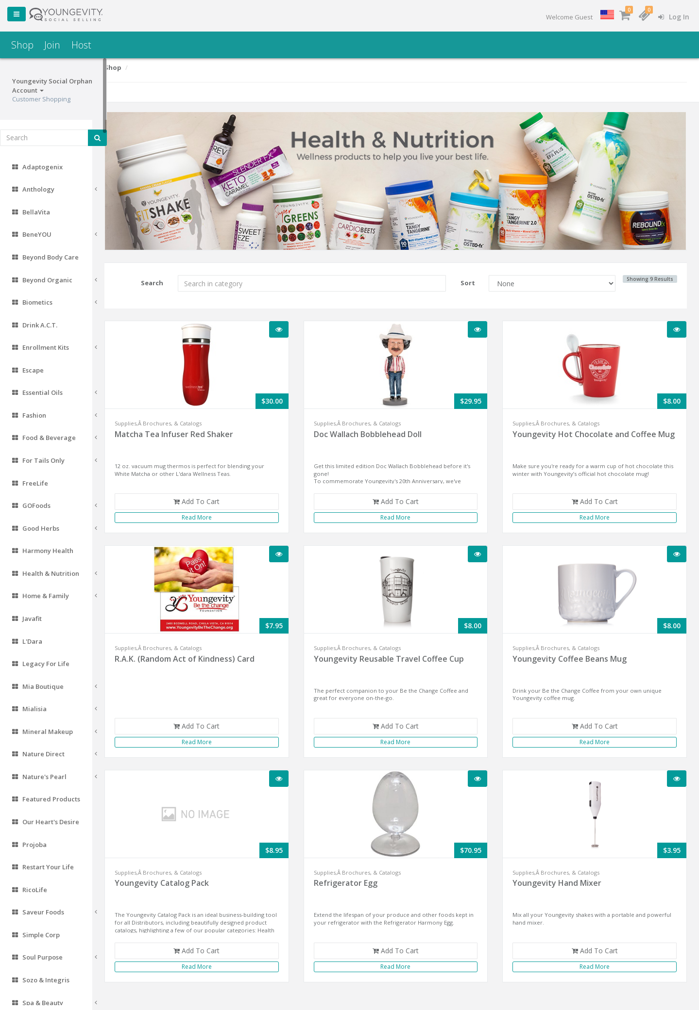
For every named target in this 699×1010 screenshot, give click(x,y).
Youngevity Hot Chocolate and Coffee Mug (589, 436)
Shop (22, 44)
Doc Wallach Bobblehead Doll (377, 430)
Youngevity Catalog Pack (176, 879)
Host (81, 44)
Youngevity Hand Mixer (561, 879)
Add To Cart (209, 498)
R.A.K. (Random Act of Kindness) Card (199, 655)
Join (52, 44)
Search (165, 279)
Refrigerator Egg (355, 879)
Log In (673, 16)
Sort (472, 279)
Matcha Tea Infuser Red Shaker (188, 430)
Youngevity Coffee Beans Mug (574, 655)
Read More (209, 514)
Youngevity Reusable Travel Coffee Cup (399, 655)
